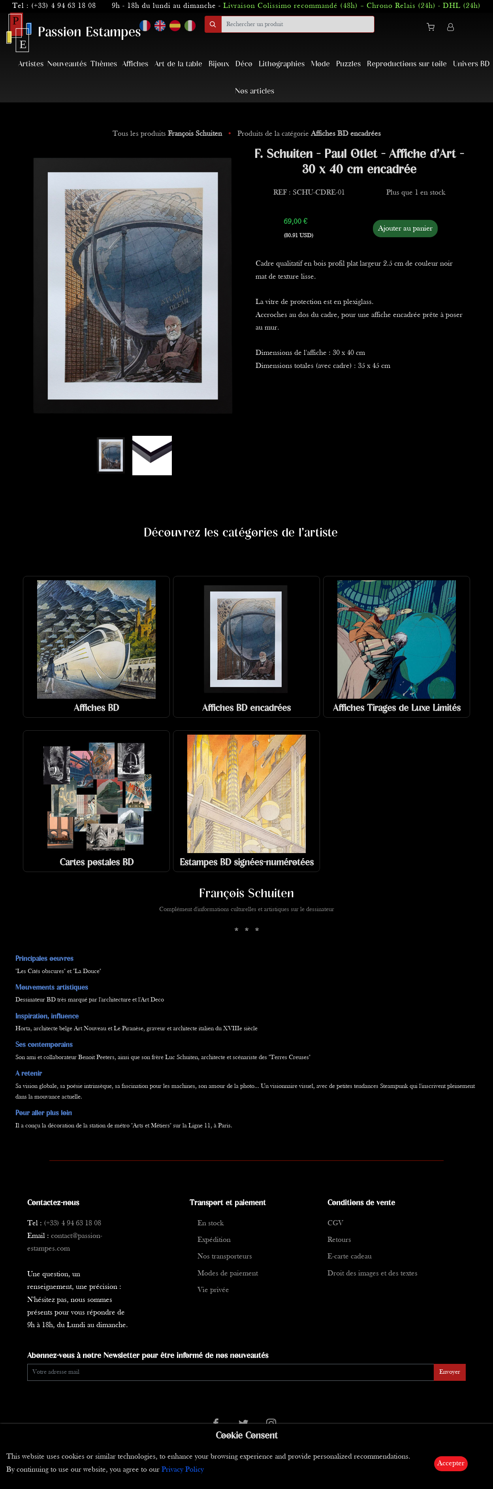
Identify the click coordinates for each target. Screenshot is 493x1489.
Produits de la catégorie (309, 134)
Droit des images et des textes (372, 1273)
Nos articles (254, 91)
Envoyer (449, 1372)
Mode (320, 64)
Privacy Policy (183, 1470)
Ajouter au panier (405, 229)
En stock (211, 1223)
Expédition (214, 1240)
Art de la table (178, 64)
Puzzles (348, 64)
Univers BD (471, 64)
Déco (243, 64)
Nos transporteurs (225, 1256)
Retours (339, 1240)
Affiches (135, 64)
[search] (297, 24)
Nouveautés (67, 64)
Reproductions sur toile (407, 64)
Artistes (30, 64)
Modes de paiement (228, 1273)
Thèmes (103, 64)
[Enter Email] (230, 1372)
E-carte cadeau (349, 1256)
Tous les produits (168, 134)
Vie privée (213, 1290)
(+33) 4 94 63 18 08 (63, 6)
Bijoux (219, 64)
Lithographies (282, 64)
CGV (335, 1223)
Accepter (451, 1463)
